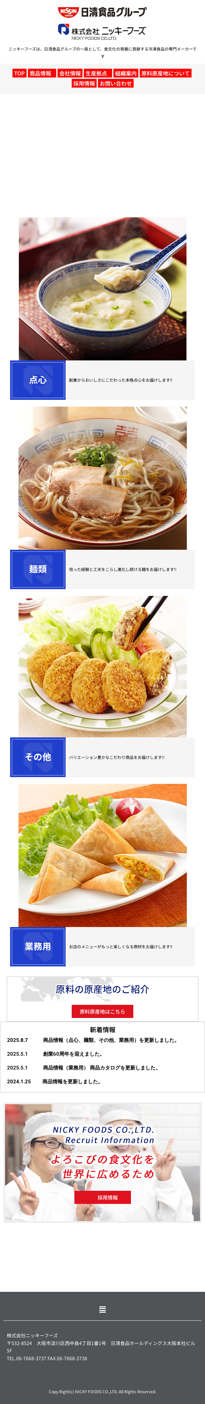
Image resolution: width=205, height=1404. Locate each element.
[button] (42, 73)
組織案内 (126, 73)
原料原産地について (165, 73)
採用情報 (84, 83)
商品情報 (40, 73)
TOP (19, 73)
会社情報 (70, 73)
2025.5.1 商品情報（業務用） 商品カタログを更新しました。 (84, 1068)
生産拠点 (96, 73)
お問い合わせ (116, 83)
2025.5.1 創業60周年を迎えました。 (56, 1054)
